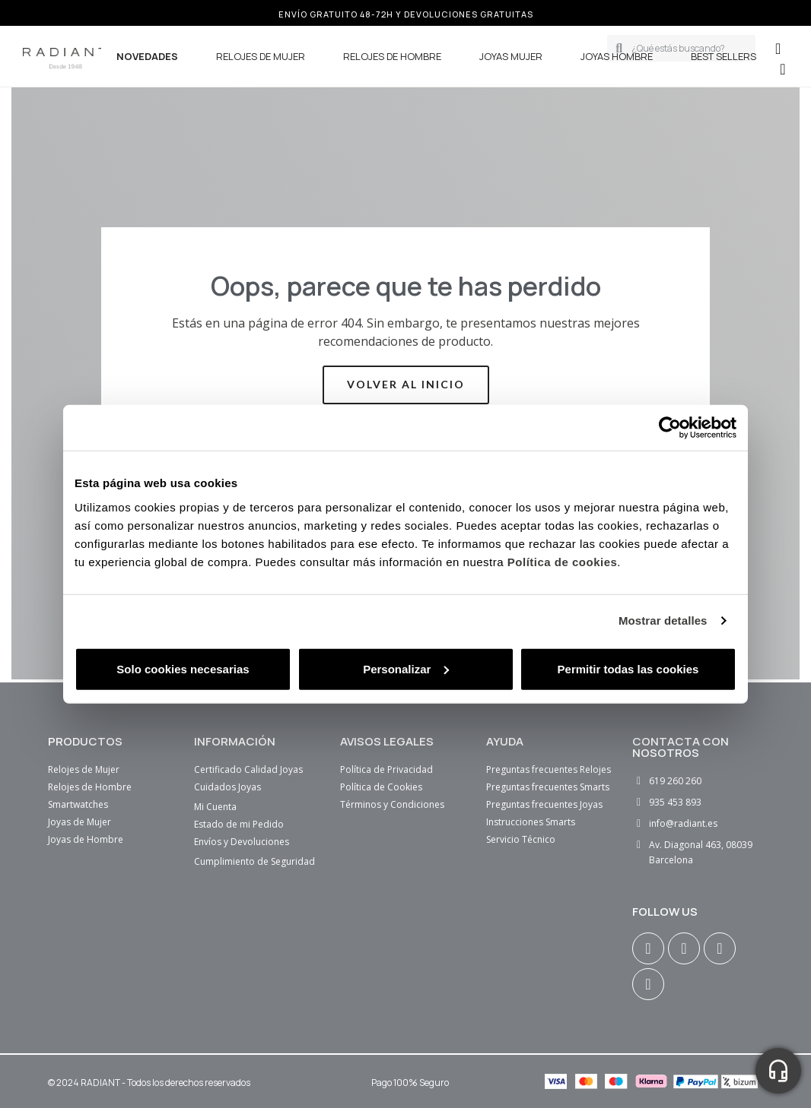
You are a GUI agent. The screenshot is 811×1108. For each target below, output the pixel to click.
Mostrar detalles (663, 620)
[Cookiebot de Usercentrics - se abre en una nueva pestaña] (669, 427)
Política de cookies (562, 561)
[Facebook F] (684, 948)
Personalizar (406, 668)
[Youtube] (720, 948)
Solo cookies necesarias (182, 668)
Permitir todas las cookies (628, 668)
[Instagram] (648, 948)
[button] (782, 69)
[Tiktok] (648, 984)
